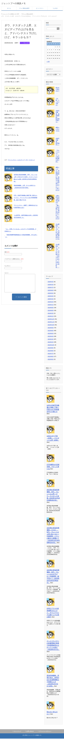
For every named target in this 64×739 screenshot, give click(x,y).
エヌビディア (21, 160)
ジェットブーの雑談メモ (17, 3)
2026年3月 (51, 285)
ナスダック (32, 160)
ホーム (9, 8)
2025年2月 (51, 302)
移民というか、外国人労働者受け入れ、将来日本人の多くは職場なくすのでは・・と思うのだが (57, 179)
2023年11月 (51, 322)
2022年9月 (51, 348)
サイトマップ (17, 731)
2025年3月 (51, 299)
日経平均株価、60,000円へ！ (57, 142)
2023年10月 (51, 325)
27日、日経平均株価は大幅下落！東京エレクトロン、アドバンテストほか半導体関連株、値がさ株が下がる (25, 198)
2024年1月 (51, 316)
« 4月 (48, 62)
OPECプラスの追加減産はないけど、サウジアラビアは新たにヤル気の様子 (53, 613)
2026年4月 (51, 282)
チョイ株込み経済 (24, 8)
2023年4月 (51, 336)
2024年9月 (51, 308)
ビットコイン (39, 8)
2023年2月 (51, 342)
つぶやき (55, 8)
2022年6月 (51, 357)
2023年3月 (51, 339)
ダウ (26, 160)
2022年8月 (51, 351)
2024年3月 (51, 313)
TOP (11, 14)
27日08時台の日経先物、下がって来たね (53, 467)
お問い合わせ (30, 731)
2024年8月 (51, 311)
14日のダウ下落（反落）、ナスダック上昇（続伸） (53, 438)
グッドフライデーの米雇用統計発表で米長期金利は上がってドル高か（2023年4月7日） (53, 646)
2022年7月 (51, 354)
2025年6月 (51, 290)
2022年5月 (51, 359)
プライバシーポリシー (45, 731)
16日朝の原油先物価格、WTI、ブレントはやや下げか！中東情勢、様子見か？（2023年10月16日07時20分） (53, 577)
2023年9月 (51, 328)
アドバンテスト (12, 160)
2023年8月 (51, 331)
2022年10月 (51, 345)
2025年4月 (51, 296)
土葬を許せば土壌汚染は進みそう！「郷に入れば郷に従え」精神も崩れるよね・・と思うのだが (57, 208)
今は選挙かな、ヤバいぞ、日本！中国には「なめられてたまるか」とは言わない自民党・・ (57, 256)
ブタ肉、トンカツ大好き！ (57, 102)
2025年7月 (51, 288)
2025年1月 (51, 305)
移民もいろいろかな (57, 129)
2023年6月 (51, 334)
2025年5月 (51, 293)
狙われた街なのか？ (57, 89)
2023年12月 (51, 319)
